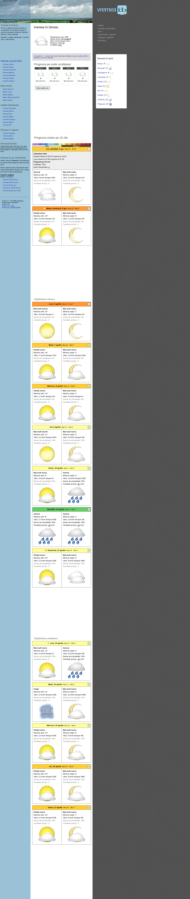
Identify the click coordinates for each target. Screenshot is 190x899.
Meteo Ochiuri (8, 100)
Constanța (101, 77)
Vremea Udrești (8, 78)
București (101, 68)
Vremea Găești (8, 117)
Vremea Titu (7, 125)
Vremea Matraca (8, 72)
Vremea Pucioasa (9, 119)
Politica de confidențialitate (11, 207)
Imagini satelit (106, 37)
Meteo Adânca (8, 95)
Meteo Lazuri (7, 92)
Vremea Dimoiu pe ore (10, 182)
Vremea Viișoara (8, 81)
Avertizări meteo (107, 34)
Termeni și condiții (8, 206)
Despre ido (6, 204)
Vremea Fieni (7, 114)
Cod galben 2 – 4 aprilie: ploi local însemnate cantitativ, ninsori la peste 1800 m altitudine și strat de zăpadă (61, 57)
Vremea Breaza (8, 138)
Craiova (100, 82)
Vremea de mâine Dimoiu (11, 188)
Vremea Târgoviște (9, 108)
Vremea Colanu (8, 64)
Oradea (100, 95)
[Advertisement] (61, 112)
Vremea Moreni (8, 111)
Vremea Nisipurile (9, 75)
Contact (102, 40)
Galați (100, 86)
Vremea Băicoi (8, 136)
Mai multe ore (43, 88)
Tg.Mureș (101, 100)
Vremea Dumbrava (9, 70)
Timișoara (101, 104)
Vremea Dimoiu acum (10, 179)
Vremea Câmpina (9, 133)
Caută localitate (106, 28)
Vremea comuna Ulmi (11, 61)
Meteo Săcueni (8, 89)
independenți (17, 172)
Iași (99, 91)
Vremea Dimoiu (8, 67)
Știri (100, 31)
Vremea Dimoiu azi (9, 185)
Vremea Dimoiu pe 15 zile (12, 190)
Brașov (100, 64)
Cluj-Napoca (102, 73)
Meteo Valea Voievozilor (11, 97)
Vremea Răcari (8, 122)
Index (101, 25)
